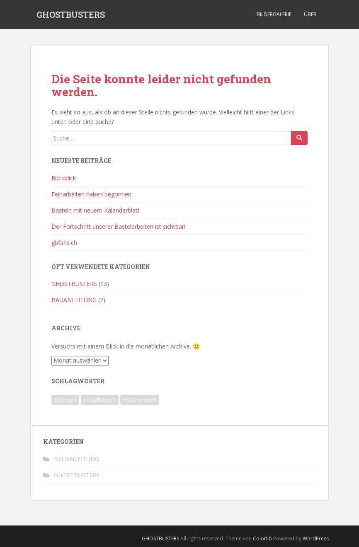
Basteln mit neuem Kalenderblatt (95, 210)
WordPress (316, 538)
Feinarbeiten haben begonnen (91, 194)
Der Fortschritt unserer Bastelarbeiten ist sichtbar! (118, 226)
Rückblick (63, 178)
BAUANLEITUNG (74, 300)
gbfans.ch (64, 243)
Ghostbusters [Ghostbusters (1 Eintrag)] (100, 399)
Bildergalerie (274, 14)
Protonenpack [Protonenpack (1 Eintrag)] (139, 399)
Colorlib (262, 538)
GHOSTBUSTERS (70, 14)
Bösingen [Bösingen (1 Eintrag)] (65, 399)
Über (310, 14)
